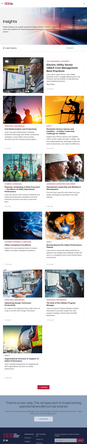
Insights (27, 441)
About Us (39, 439)
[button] (43, 387)
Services (27, 438)
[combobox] (75, 48)
